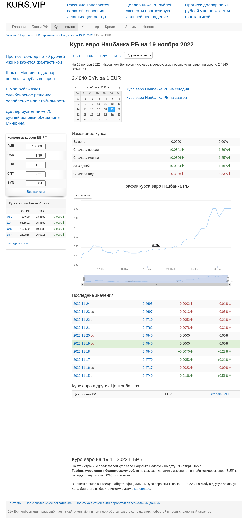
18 (105, 109)
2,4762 (148, 327)
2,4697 (148, 311)
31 (78, 98)
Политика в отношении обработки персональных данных (118, 503)
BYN (9, 234)
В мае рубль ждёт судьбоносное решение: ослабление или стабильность (35, 95)
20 (119, 109)
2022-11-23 (81, 311)
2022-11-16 (81, 367)
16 (91, 109)
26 (112, 114)
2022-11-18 (81, 351)
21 (78, 114)
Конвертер (90, 27)
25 (105, 114)
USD (9, 216)
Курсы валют (64, 27)
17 (98, 109)
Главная (19, 27)
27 (119, 114)
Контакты (15, 503)
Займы (131, 27)
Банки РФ (40, 27)
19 (112, 109)
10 (98, 104)
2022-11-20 (81, 335)
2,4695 (148, 303)
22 (85, 114)
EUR (9, 222)
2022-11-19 (81, 343)
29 (85, 119)
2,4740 (148, 375)
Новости (150, 27)
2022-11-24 (81, 303)
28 (78, 119)
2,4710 (148, 319)
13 (119, 104)
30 (91, 119)
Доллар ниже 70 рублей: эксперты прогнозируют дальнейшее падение (150, 11)
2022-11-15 (81, 375)
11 (105, 104)
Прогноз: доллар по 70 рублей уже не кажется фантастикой (207, 11)
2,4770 (148, 359)
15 (85, 109)
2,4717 (148, 367)
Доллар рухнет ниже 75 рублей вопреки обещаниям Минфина (33, 117)
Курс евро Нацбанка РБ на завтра (156, 97)
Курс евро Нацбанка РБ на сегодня (157, 89)
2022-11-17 (81, 359)
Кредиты (112, 27)
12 (112, 104)
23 (91, 114)
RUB (117, 56)
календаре (142, 488)
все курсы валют (18, 243)
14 (78, 109)
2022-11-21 (81, 327)
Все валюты (36, 191)
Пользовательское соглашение (49, 503)
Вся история (83, 195)
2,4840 (148, 335)
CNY (9, 228)
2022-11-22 (81, 319)
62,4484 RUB (220, 394)
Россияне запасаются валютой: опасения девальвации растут (88, 11)
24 (98, 114)
